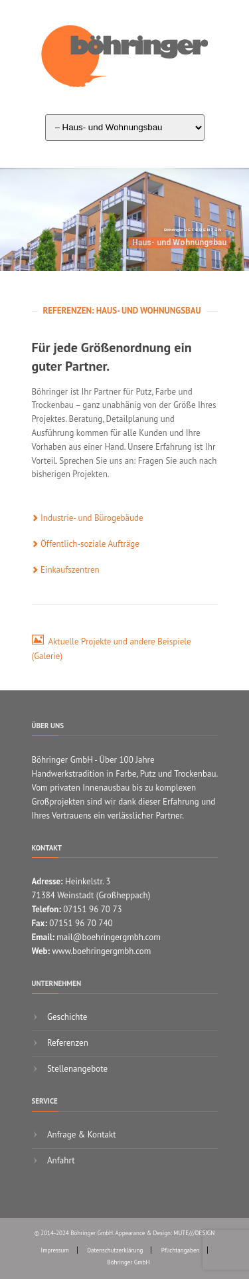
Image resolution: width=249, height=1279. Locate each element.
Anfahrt (60, 1160)
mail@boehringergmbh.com (108, 937)
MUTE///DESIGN (193, 1232)
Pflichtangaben (180, 1250)
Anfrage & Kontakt (80, 1134)
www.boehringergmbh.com (101, 951)
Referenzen (66, 1042)
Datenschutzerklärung (115, 1250)
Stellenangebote (76, 1068)
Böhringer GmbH (129, 1262)
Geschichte (66, 1017)
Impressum (55, 1250)
